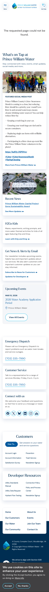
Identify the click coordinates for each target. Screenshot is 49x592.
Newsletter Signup (33, 463)
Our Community (12, 529)
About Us (31, 512)
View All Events (16, 317)
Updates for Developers (15, 277)
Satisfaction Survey (12, 463)
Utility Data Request (13, 491)
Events (30, 517)
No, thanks (23, 588)
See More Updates (13, 211)
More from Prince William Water (19, 165)
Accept (8, 588)
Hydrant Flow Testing (13, 495)
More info (19, 580)
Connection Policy (33, 483)
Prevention (30, 453)
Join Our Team (34, 523)
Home (8, 512)
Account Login (10, 453)
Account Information (13, 458)
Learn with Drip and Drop (16, 239)
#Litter (8, 157)
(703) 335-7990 (15, 358)
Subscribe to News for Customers (20, 272)
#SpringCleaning (12, 160)
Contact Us (32, 529)
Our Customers (12, 517)
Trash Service (31, 458)
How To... (11, 444)
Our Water (10, 523)
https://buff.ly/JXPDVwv (16, 152)
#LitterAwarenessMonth (23, 157)
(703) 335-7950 (15, 384)
